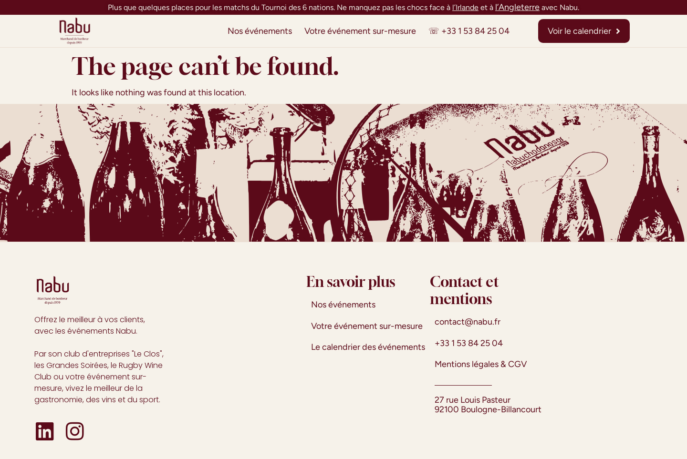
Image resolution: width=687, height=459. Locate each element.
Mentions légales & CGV (481, 364)
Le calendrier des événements (368, 347)
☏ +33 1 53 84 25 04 (469, 31)
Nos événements (260, 31)
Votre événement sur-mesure (360, 31)
